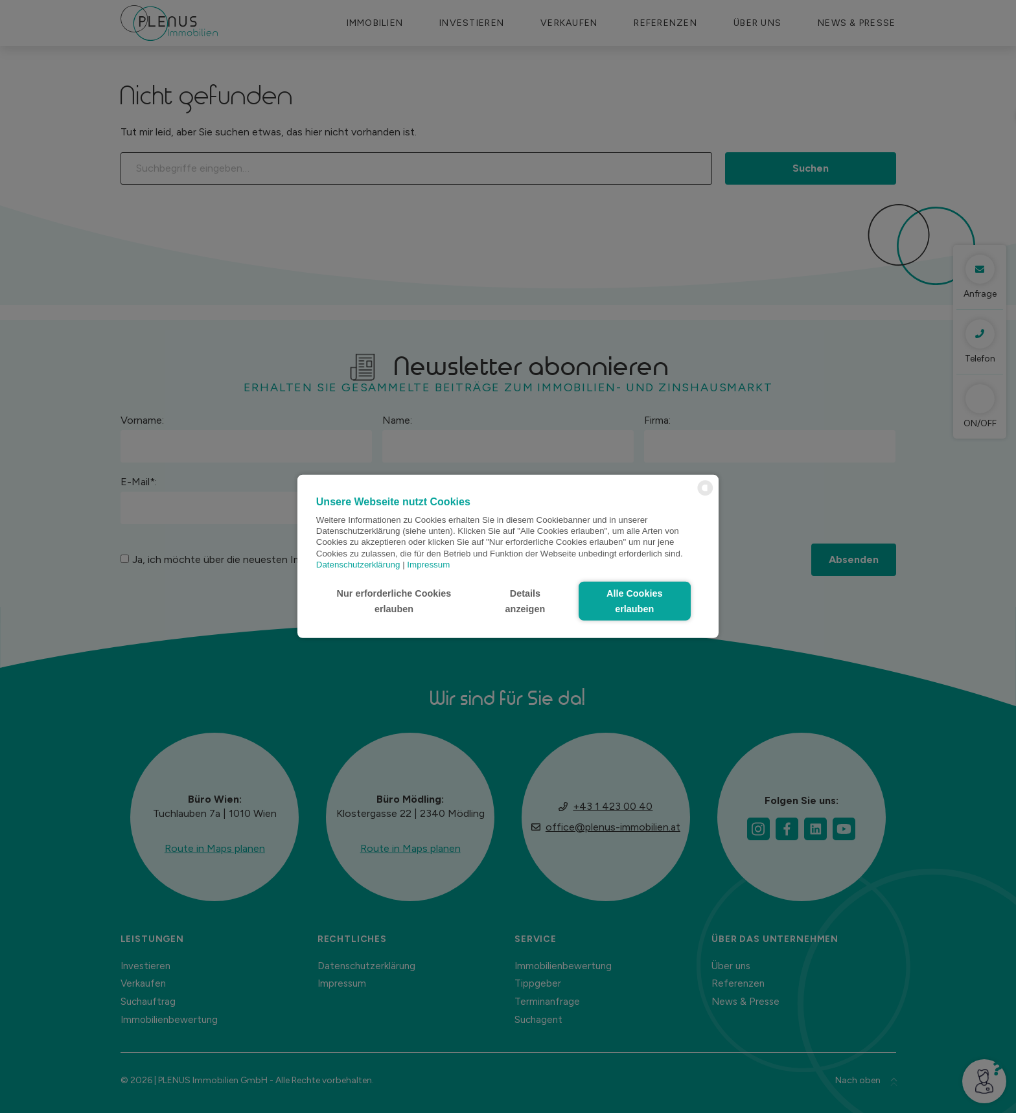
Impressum (428, 564)
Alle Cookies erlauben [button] (634, 601)
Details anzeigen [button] (525, 601)
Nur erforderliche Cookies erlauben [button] (394, 601)
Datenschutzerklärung (358, 564)
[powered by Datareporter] (705, 494)
